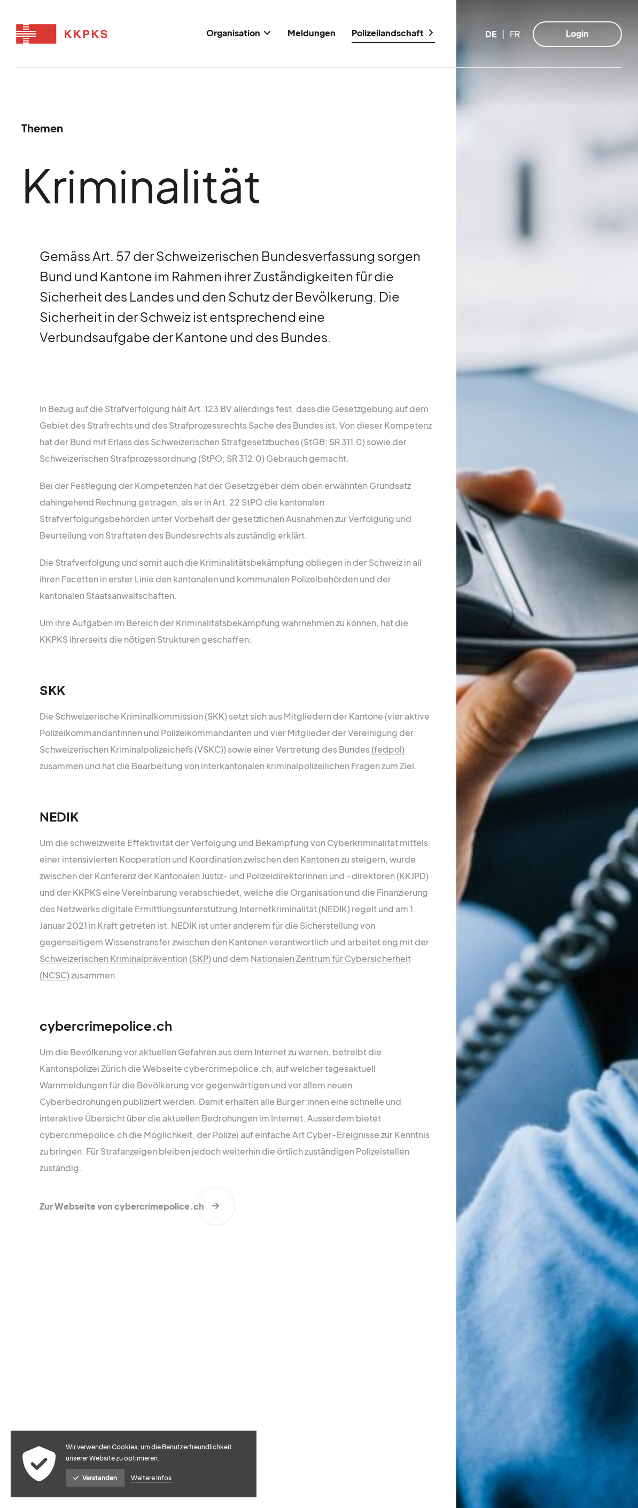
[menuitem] (238, 34)
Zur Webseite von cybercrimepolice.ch (122, 1206)
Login (577, 33)
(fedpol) (387, 749)
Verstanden (95, 1478)
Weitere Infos (151, 1478)
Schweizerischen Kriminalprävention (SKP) (125, 958)
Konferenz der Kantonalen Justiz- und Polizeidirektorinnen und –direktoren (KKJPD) (262, 875)
